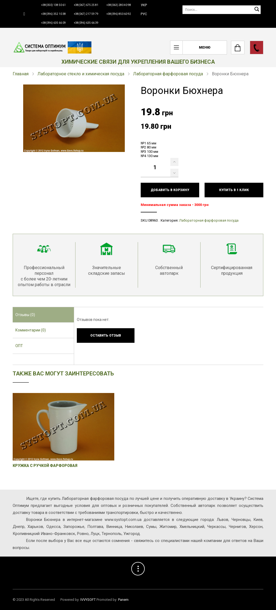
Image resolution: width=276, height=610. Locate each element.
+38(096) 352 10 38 (53, 13)
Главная (21, 73)
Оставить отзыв (105, 335)
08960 (153, 220)
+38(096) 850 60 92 (118, 13)
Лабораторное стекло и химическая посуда (80, 73)
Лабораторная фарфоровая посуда (168, 73)
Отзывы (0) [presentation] (25, 315)
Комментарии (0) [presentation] (30, 330)
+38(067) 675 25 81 (86, 5)
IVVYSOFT (88, 600)
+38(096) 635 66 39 (86, 22)
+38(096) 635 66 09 (53, 22)
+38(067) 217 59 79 (86, 13)
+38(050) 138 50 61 (53, 5)
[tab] (43, 315)
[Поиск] (221, 9)
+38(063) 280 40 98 (118, 5)
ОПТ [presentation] (19, 346)
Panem (123, 600)
